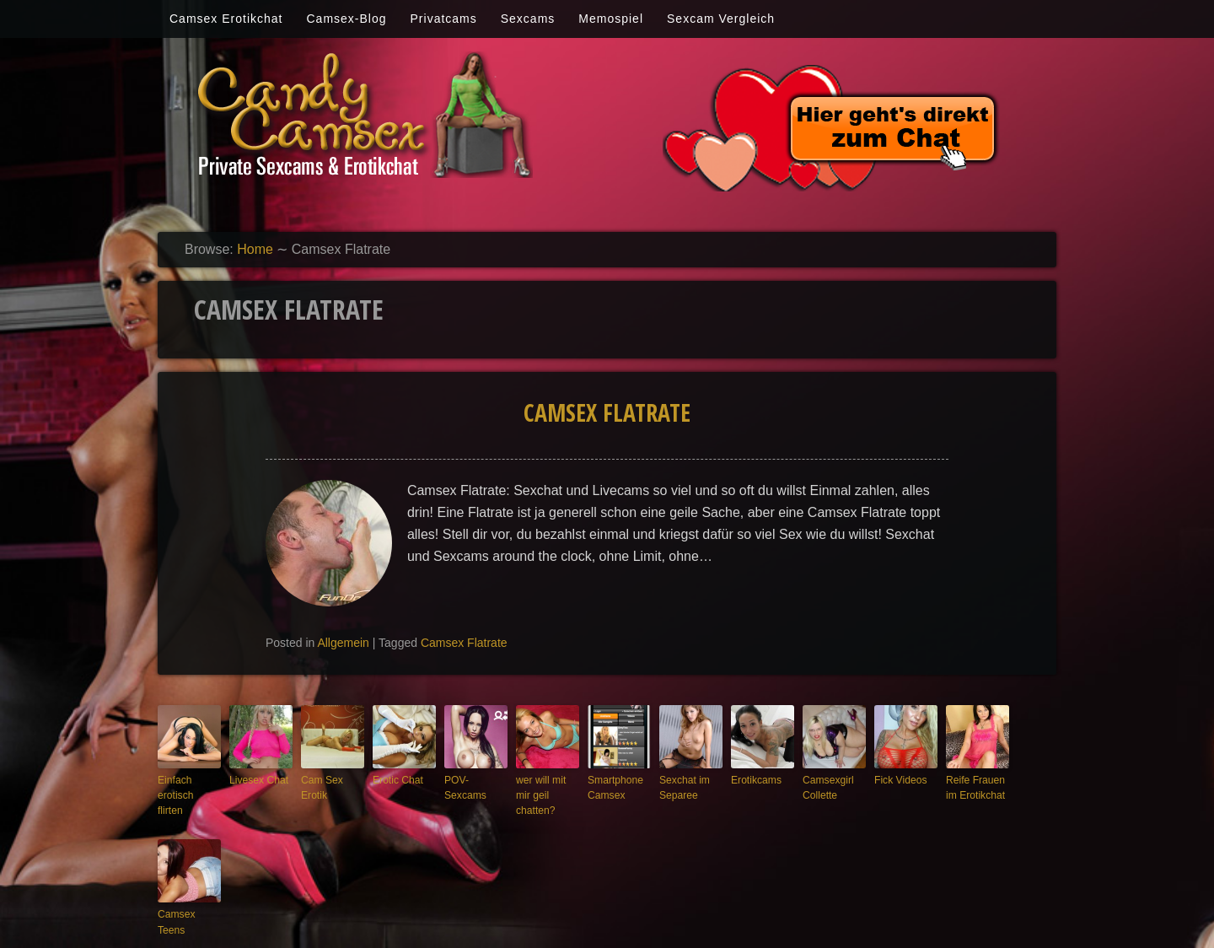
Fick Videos (898, 779)
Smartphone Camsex (613, 786)
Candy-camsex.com (655, 924)
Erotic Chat (395, 779)
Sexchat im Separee (682, 786)
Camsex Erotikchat (225, 18)
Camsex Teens (188, 896)
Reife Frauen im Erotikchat (973, 786)
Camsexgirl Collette (826, 786)
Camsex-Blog (346, 18)
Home (255, 249)
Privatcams (444, 18)
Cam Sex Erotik (320, 786)
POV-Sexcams (474, 779)
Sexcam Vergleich (721, 18)
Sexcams (528, 18)
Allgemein (342, 642)
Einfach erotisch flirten (186, 786)
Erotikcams (753, 779)
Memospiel (610, 18)
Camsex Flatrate (607, 412)
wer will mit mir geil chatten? (546, 786)
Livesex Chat (256, 779)
